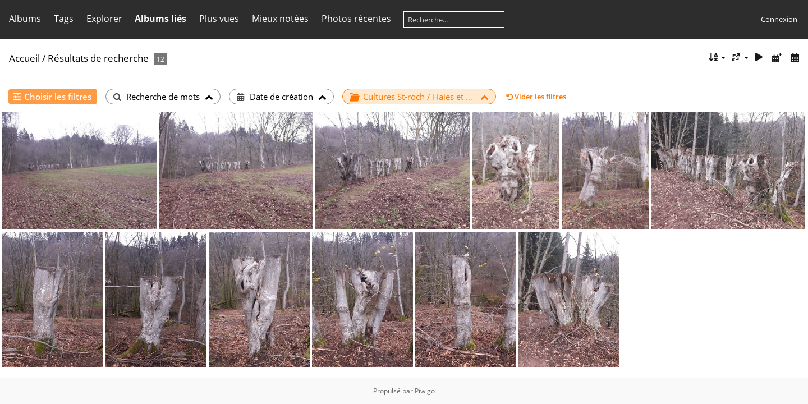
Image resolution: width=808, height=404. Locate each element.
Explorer (104, 18)
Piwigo (425, 391)
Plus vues (219, 18)
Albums (25, 18)
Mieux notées (280, 18)
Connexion (779, 19)
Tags (64, 18)
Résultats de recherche (98, 58)
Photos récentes (356, 18)
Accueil (24, 58)
